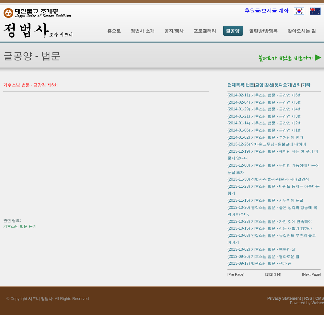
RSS (308, 298)
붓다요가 (282, 84)
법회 (296, 84)
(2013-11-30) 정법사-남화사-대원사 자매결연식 (268, 179)
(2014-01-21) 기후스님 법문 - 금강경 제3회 (264, 116)
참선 (269, 84)
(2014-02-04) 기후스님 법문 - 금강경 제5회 (264, 102)
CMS (319, 298)
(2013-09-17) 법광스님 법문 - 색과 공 (259, 263)
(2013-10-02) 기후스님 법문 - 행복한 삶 (261, 249)
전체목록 (235, 84)
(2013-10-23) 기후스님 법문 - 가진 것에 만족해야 (269, 221)
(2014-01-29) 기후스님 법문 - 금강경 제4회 (264, 109)
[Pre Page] (235, 274)
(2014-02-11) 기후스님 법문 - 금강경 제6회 (264, 95)
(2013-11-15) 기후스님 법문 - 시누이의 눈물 (265, 200)
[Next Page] (311, 274)
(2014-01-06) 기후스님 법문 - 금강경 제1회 (264, 130)
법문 (250, 84)
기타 (306, 84)
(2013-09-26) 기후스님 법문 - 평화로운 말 (263, 256)
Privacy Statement (284, 298)
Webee (318, 303)
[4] (279, 274)
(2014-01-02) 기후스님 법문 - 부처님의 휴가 (265, 137)
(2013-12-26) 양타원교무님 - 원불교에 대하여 (266, 144)
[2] (271, 274)
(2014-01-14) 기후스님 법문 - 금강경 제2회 (264, 123)
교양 (259, 84)
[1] (267, 274)
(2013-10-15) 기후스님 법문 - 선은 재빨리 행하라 (269, 228)
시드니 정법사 (40, 298)
